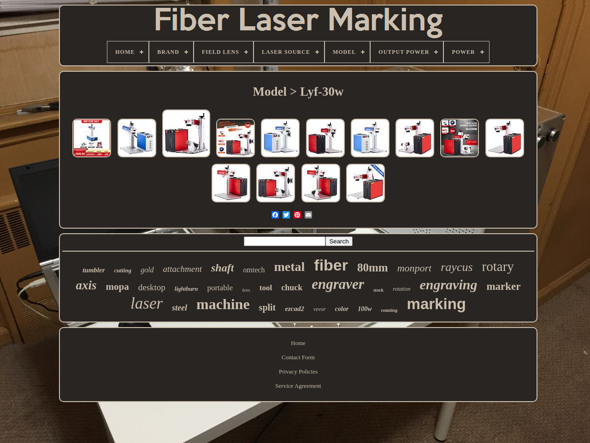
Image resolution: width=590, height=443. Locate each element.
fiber (331, 265)
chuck (291, 287)
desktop (151, 287)
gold (147, 270)
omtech (254, 270)
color (342, 308)
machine (223, 304)
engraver (338, 284)
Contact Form (298, 357)
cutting (123, 270)
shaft (222, 268)
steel (179, 307)
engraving (448, 284)
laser (146, 303)
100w (365, 308)
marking (436, 303)
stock (378, 290)
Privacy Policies (298, 371)
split (267, 307)
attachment (182, 269)
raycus (456, 267)
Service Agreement (298, 385)
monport (414, 268)
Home (298, 342)
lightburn (186, 288)
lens (246, 290)
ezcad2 (294, 308)
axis (86, 285)
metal (289, 266)
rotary (498, 266)
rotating (389, 310)
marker (503, 286)
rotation (401, 289)
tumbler (94, 270)
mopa (117, 286)
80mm (372, 267)
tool (266, 287)
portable (220, 287)
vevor (319, 309)
